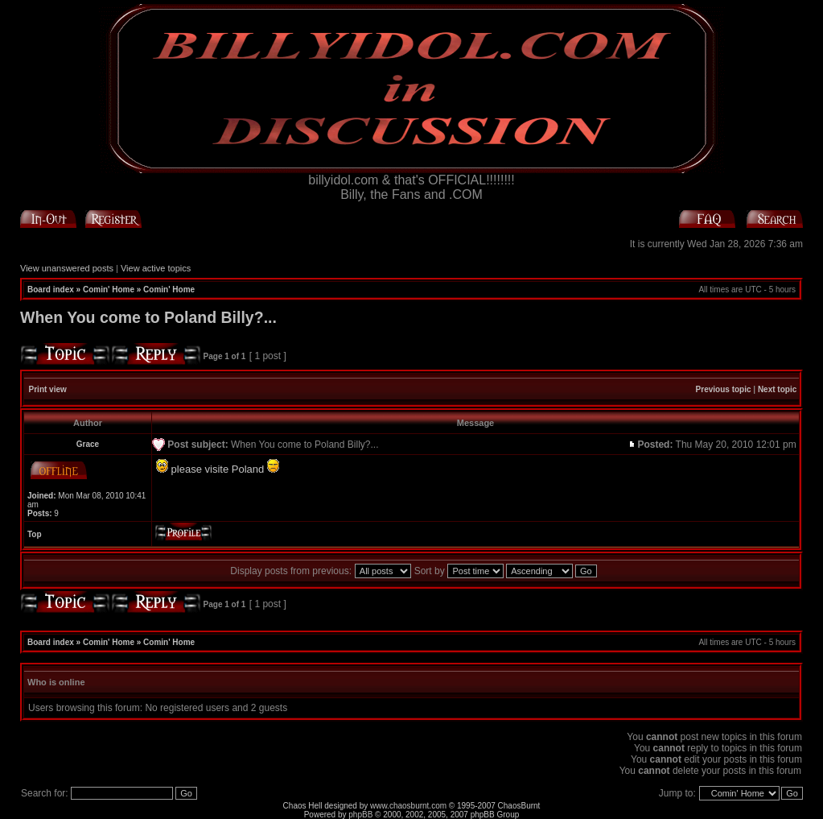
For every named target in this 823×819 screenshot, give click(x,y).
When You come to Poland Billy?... (148, 317)
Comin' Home (108, 289)
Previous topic (723, 389)
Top (34, 534)
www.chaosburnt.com (408, 805)
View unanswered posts (66, 268)
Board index (50, 289)
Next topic (777, 389)
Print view (48, 389)
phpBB (360, 814)
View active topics (156, 268)
